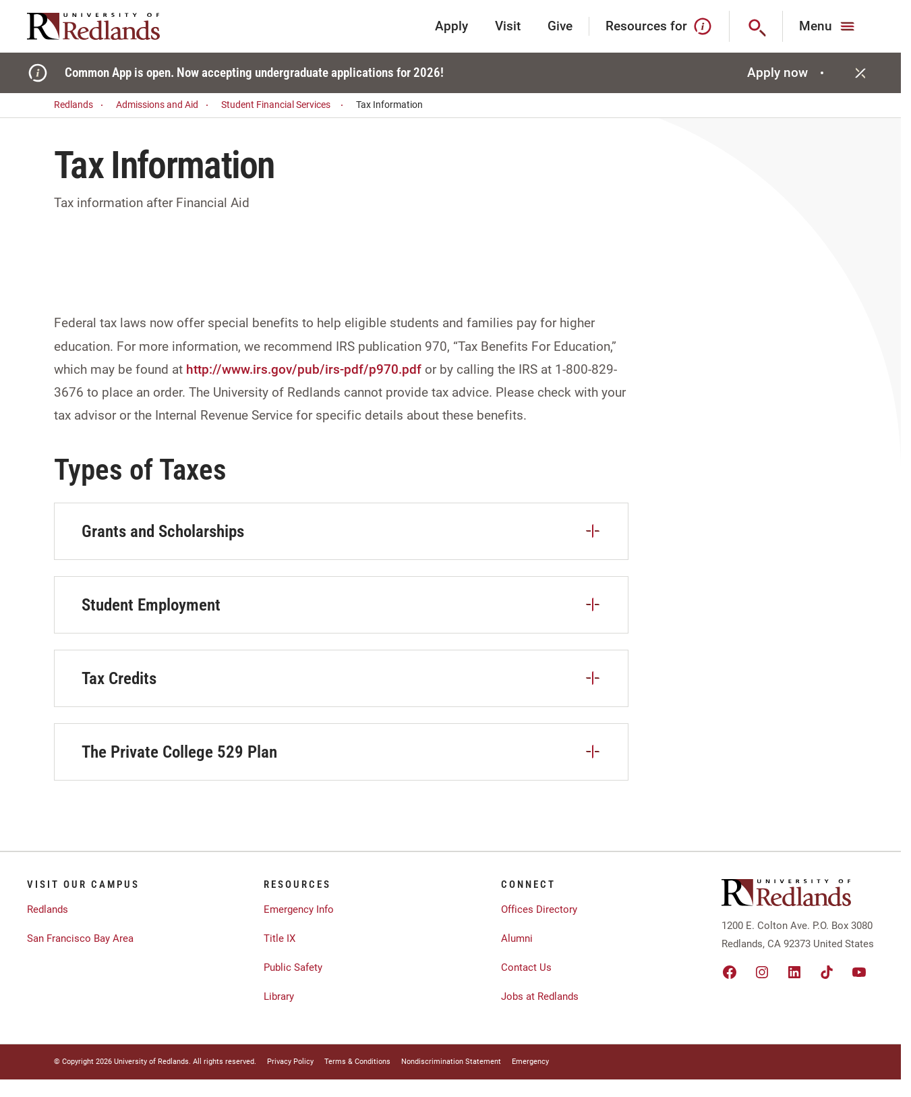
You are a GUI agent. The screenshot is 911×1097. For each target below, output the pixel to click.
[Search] (756, 26)
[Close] (860, 73)
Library (279, 996)
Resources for (659, 26)
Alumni (517, 938)
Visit (508, 26)
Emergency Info (299, 909)
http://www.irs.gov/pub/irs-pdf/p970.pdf (303, 369)
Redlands (80, 105)
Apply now (787, 72)
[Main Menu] (828, 26)
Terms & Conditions (357, 1061)
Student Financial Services (284, 105)
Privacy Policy (290, 1061)
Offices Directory (539, 909)
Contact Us (526, 967)
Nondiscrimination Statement (451, 1061)
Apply (451, 26)
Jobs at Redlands (540, 996)
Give (560, 26)
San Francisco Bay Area (80, 938)
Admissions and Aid (164, 105)
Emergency (530, 1061)
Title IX (279, 938)
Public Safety (293, 967)
